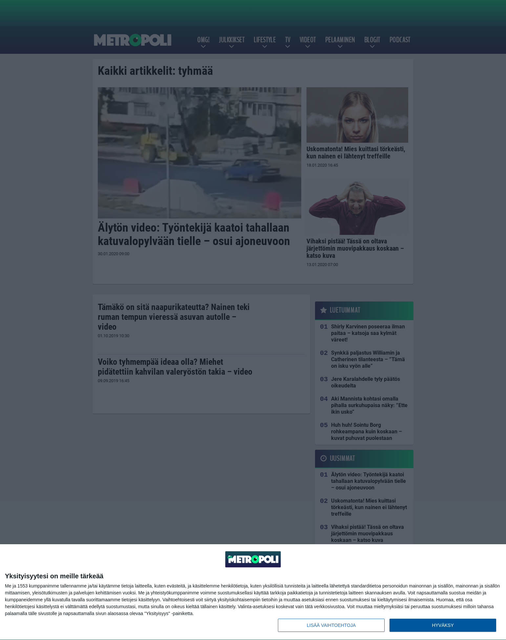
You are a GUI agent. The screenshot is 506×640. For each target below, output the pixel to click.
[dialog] (253, 592)
